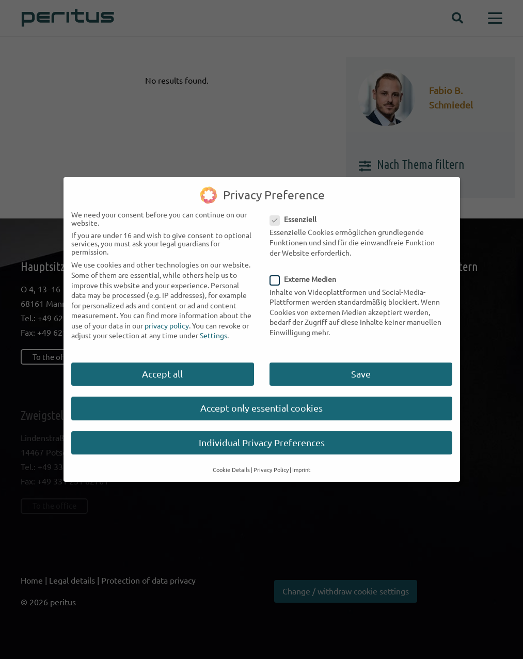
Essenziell (297, 212)
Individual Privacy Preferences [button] (262, 435)
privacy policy (167, 318)
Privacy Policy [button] (271, 463)
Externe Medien (307, 272)
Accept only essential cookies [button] (261, 401)
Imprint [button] (301, 463)
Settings (213, 328)
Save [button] (361, 366)
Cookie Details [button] (231, 463)
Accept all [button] (162, 366)
